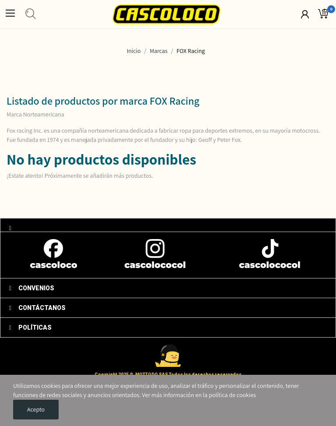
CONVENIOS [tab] (31, 288)
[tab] (168, 225)
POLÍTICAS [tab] (30, 327)
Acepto (36, 409)
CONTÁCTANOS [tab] (37, 307)
